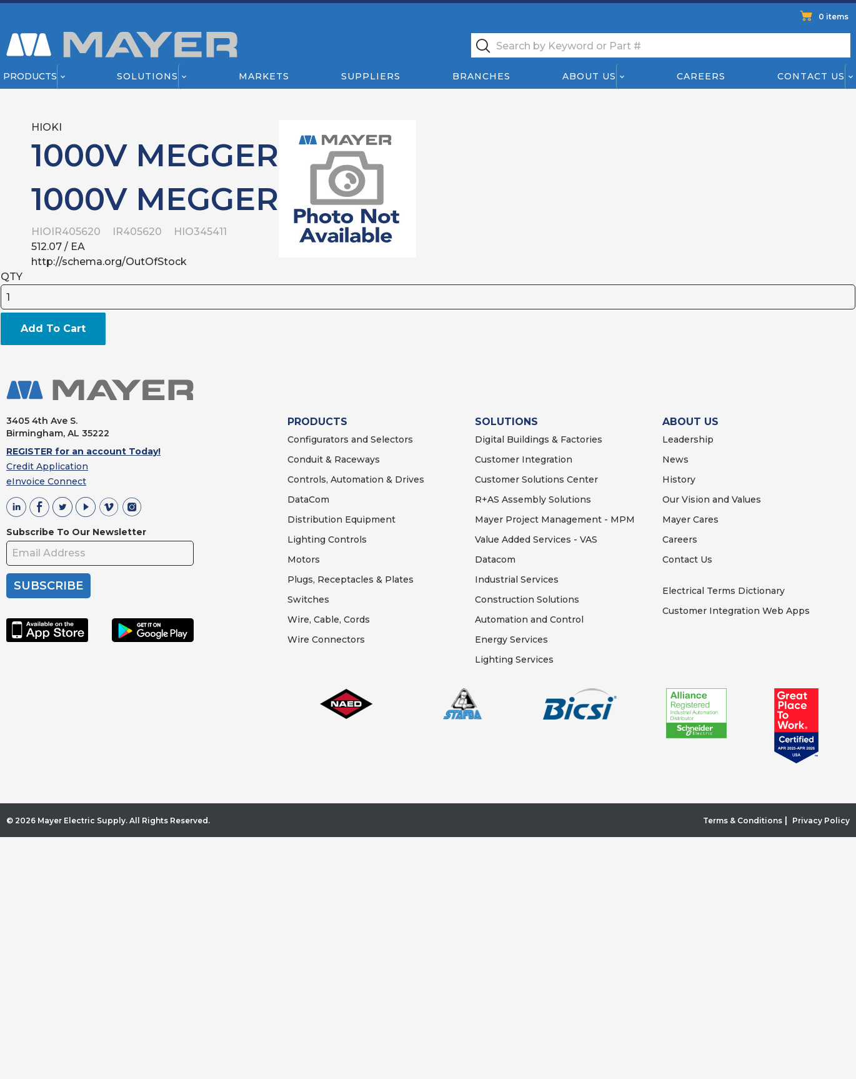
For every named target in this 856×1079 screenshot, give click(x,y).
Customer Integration (523, 459)
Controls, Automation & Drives (355, 479)
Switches (308, 599)
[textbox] (661, 45)
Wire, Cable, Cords (328, 619)
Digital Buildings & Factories (538, 439)
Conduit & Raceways (333, 459)
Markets (263, 76)
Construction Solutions (527, 599)
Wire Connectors (326, 639)
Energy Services (511, 639)
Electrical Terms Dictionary (723, 590)
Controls (346, 539)
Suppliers (371, 76)
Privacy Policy (821, 820)
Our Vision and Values (711, 499)
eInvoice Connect (46, 481)
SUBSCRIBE (48, 586)
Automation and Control (529, 619)
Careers (701, 76)
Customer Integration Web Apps (736, 610)
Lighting (306, 539)
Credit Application (47, 466)
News (675, 459)
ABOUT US (690, 422)
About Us (590, 76)
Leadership (688, 439)
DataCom (308, 499)
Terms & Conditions (742, 820)
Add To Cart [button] (53, 328)
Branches (481, 76)
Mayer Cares (690, 519)
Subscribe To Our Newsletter (76, 532)
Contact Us (811, 76)
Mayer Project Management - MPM (555, 519)
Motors (303, 559)
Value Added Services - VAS (536, 539)
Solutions (147, 76)
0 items (834, 16)
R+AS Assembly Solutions (533, 499)
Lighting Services (514, 659)
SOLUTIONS (506, 422)
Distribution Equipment (341, 519)
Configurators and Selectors (350, 439)
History (678, 479)
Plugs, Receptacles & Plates (350, 579)
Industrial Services (517, 579)
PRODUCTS (317, 422)
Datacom (495, 559)
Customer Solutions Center (536, 479)
